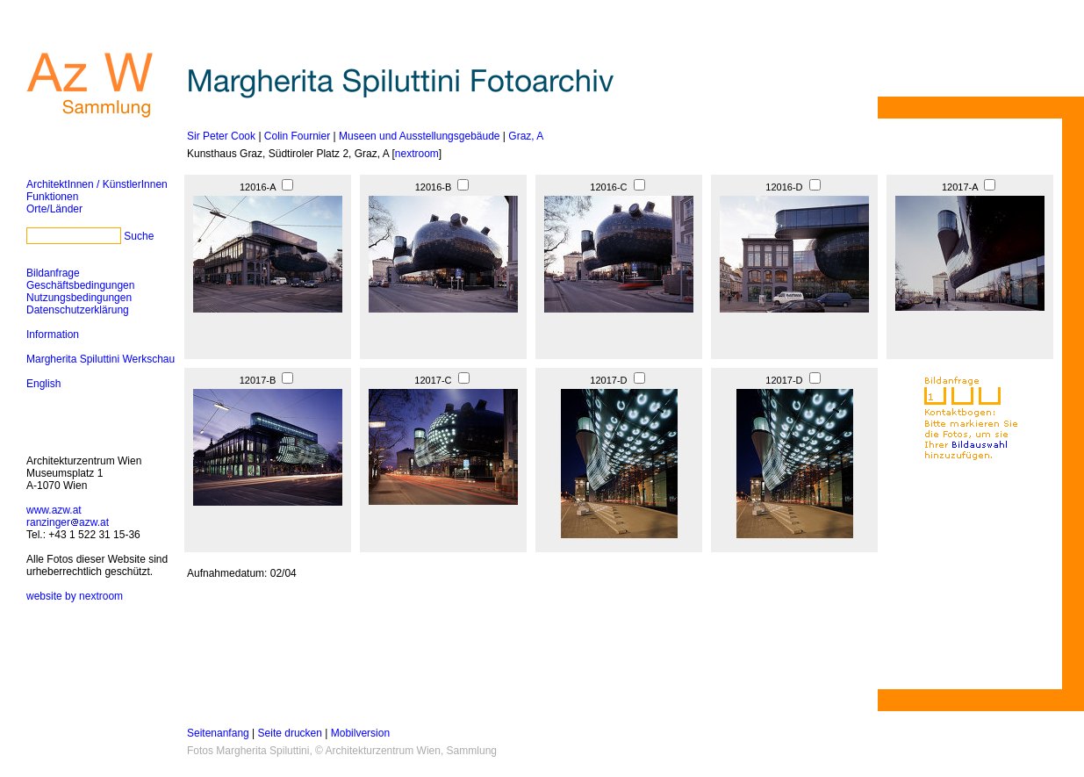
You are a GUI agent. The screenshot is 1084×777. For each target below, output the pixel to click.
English (43, 384)
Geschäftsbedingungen (80, 285)
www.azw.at (54, 510)
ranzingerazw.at (67, 522)
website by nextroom (74, 596)
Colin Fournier (297, 136)
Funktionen (52, 197)
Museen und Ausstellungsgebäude (419, 136)
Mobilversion (360, 733)
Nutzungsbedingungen (79, 297)
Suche (139, 236)
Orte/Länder (54, 209)
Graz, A (525, 136)
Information (52, 334)
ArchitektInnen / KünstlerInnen (97, 184)
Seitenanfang (218, 733)
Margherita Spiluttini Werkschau (100, 359)
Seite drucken (290, 733)
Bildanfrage (53, 273)
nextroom (417, 153)
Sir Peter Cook (221, 136)
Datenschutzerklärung (77, 310)
